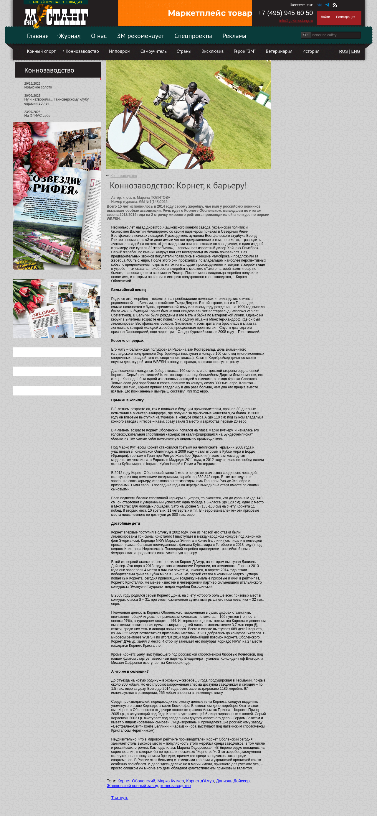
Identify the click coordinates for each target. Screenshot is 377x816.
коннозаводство (176, 785)
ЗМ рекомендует (140, 36)
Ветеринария (279, 51)
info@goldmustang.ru (296, 21)
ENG (355, 51)
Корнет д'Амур (200, 781)
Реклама (234, 36)
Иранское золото (38, 87)
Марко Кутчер (171, 781)
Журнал (70, 36)
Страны (184, 51)
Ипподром (119, 51)
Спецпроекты (193, 36)
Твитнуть (119, 797)
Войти (325, 17)
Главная (38, 36)
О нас (99, 36)
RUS (343, 51)
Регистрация (345, 17)
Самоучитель (153, 51)
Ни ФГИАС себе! (38, 116)
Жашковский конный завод (132, 785)
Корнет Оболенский (136, 781)
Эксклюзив (212, 51)
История (311, 51)
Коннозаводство (82, 51)
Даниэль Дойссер (233, 781)
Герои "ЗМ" (245, 51)
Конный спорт (41, 51)
